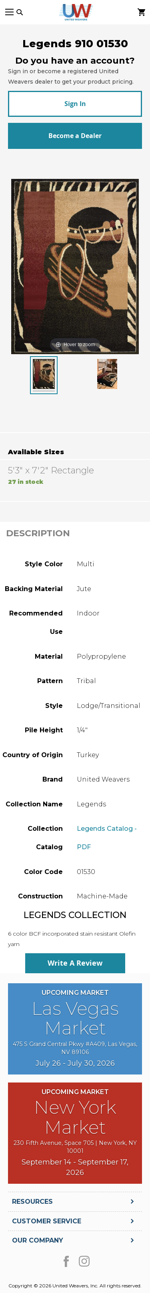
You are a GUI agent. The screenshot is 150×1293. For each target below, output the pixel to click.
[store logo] (75, 12)
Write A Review (75, 963)
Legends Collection (75, 915)
